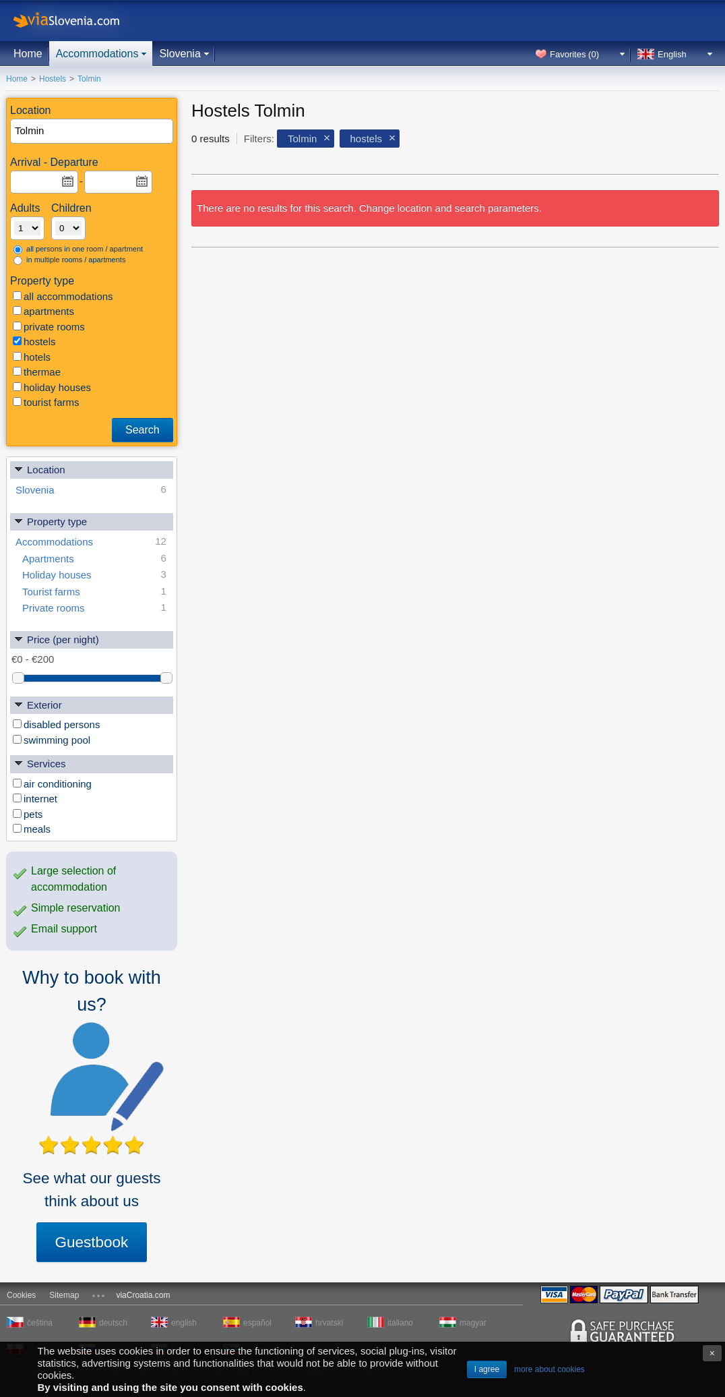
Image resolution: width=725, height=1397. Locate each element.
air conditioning (52, 784)
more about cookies (549, 1369)
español (257, 1323)
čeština (40, 1323)
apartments (43, 311)
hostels (34, 341)
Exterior (37, 704)
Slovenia (179, 53)
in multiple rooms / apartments (69, 260)
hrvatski (329, 1323)
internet (35, 798)
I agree (486, 1369)
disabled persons (56, 724)
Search (142, 430)
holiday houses (52, 387)
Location (39, 469)
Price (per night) (56, 638)
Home (27, 53)
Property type (50, 520)
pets (27, 814)
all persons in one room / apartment (78, 249)
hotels (32, 357)
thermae (37, 372)
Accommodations (97, 53)
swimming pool (51, 740)
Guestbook (92, 1242)
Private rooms (94, 608)
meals (32, 829)
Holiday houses (94, 575)
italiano (400, 1323)
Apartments (94, 558)
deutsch (113, 1323)
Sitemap (64, 1295)
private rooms (49, 326)
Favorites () (574, 54)
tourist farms (46, 402)
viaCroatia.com (143, 1295)
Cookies (21, 1295)
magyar (473, 1323)
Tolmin (302, 138)
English (672, 54)
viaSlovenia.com (77, 20)
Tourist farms (94, 591)
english (184, 1323)
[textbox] (92, 131)
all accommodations (63, 296)
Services (39, 762)
